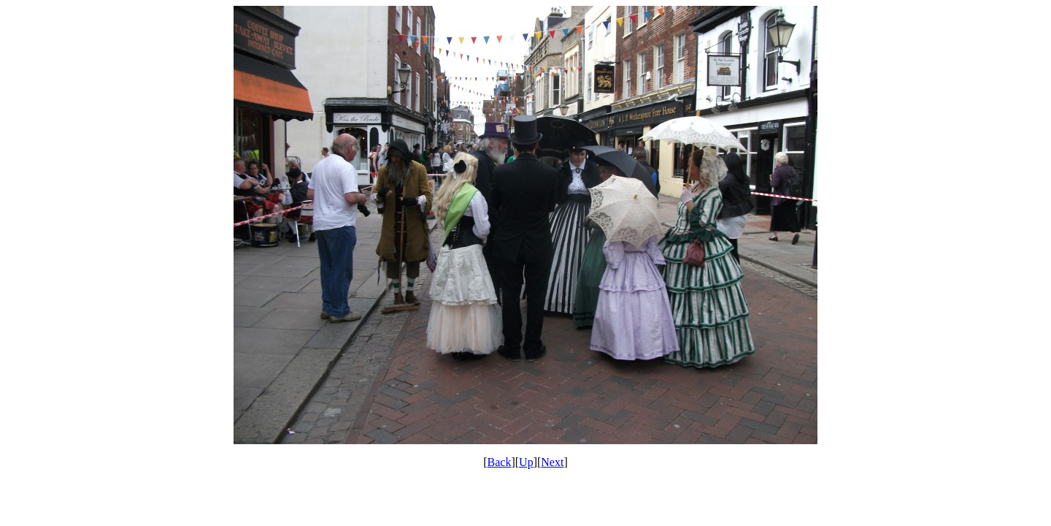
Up (526, 462)
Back (500, 462)
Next (552, 462)
